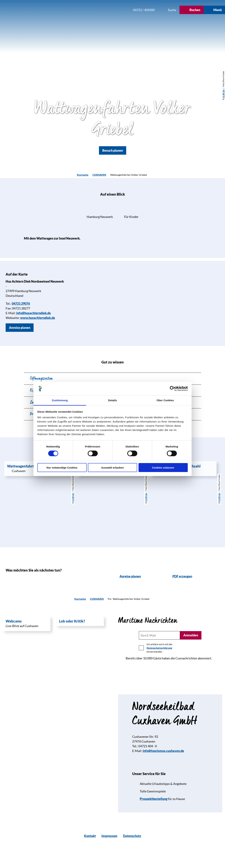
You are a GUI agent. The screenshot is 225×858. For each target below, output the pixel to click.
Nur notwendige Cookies (62, 467)
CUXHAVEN (99, 174)
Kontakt (90, 836)
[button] (106, 10)
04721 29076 (21, 303)
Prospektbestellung (153, 799)
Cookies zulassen (163, 467)
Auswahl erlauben (112, 467)
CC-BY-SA (223, 94)
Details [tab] (112, 400)
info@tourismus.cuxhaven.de (163, 751)
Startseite (82, 174)
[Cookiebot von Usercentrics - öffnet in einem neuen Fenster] (172, 388)
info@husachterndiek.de (33, 313)
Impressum (109, 836)
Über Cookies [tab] (165, 400)
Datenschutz (132, 836)
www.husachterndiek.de (37, 318)
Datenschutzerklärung (159, 647)
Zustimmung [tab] (60, 400)
